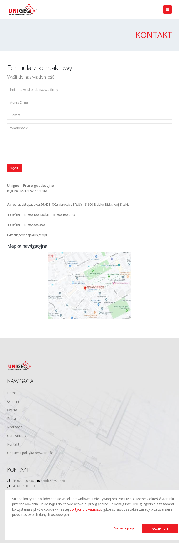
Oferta (12, 410)
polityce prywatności (85, 509)
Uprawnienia (16, 435)
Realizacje (15, 427)
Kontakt (13, 444)
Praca (11, 418)
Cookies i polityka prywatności (30, 453)
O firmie (13, 401)
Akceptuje (159, 528)
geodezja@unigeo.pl (55, 481)
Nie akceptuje (122, 528)
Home (12, 392)
